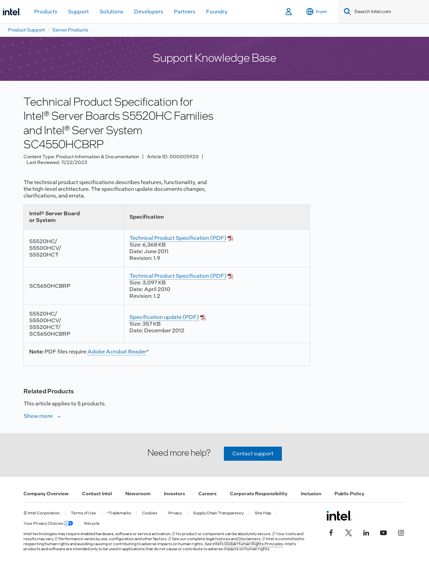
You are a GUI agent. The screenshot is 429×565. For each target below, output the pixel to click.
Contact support (252, 453)
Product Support (26, 30)
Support (78, 11)
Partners (184, 11)
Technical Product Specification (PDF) (178, 237)
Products (45, 11)
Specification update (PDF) (164, 317)
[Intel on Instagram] (401, 531)
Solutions (111, 11)
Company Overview (46, 494)
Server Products (70, 30)
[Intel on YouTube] (383, 531)
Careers (207, 494)
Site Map (263, 513)
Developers (148, 11)
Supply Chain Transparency (218, 513)
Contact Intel (97, 494)
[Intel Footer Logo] (339, 516)
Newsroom (137, 494)
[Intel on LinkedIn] (366, 531)
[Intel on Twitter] (348, 531)
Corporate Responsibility (259, 494)
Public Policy (349, 494)
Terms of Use (83, 513)
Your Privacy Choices (48, 523)
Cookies (149, 513)
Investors (174, 494)
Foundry (217, 11)
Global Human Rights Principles (253, 544)
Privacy (175, 513)
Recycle (92, 523)
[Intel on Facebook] (331, 531)
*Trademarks (119, 513)
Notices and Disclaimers (237, 539)
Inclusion (311, 494)
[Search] (346, 11)
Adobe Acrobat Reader (116, 351)
